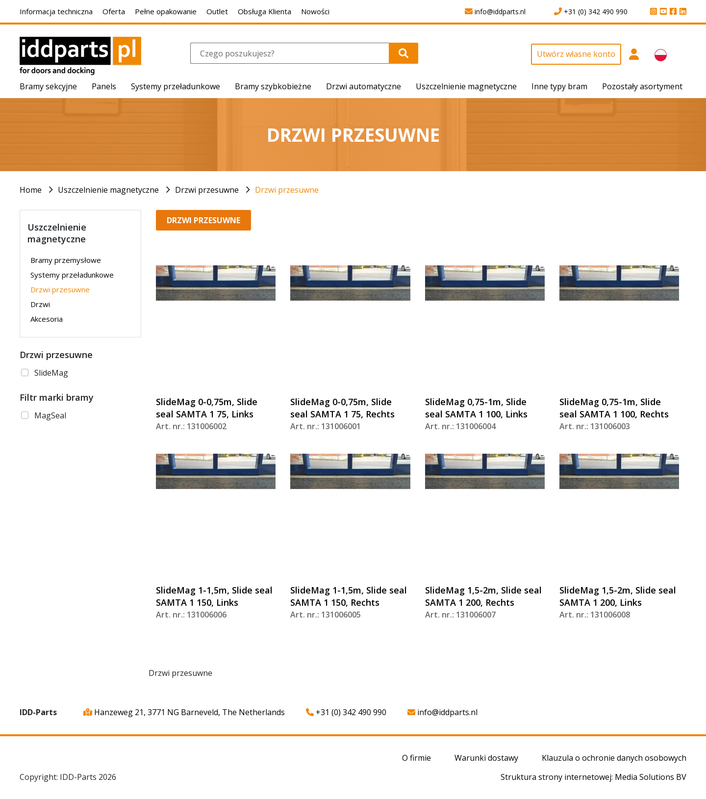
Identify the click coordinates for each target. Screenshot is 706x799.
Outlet (217, 11)
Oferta (113, 11)
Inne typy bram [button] (559, 86)
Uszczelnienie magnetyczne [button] (466, 86)
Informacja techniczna (56, 11)
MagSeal (50, 415)
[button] (634, 59)
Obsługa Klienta (264, 11)
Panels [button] (104, 86)
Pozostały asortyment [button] (642, 86)
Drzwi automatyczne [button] (363, 86)
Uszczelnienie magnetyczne (108, 189)
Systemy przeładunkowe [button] (175, 86)
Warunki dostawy (486, 757)
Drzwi (40, 304)
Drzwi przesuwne (207, 189)
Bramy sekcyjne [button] (48, 86)
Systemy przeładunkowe (72, 275)
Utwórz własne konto (576, 54)
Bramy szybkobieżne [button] (273, 86)
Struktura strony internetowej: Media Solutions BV (593, 777)
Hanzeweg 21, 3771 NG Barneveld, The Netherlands (184, 712)
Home (31, 189)
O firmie (416, 757)
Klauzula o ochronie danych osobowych (614, 757)
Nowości (315, 11)
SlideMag (51, 372)
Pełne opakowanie (166, 11)
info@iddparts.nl (442, 712)
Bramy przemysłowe (65, 260)
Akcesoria (46, 319)
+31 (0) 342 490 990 (346, 712)
